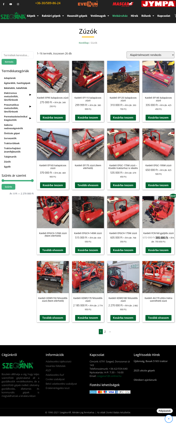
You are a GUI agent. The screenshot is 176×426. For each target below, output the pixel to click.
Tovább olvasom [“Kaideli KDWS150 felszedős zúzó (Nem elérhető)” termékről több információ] (52, 318)
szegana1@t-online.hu (109, 376)
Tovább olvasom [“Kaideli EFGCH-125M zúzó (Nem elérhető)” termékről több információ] (52, 250)
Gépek (33, 16)
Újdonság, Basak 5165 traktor (151, 361)
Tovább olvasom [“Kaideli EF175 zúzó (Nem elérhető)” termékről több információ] (88, 185)
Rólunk (147, 16)
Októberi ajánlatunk (145, 379)
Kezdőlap (84, 42)
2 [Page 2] (105, 331)
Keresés (9, 61)
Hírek (134, 16)
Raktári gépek (53, 16)
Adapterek (10, 78)
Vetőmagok (100, 16)
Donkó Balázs (113, 412)
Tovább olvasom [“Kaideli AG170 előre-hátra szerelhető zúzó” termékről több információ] (158, 318)
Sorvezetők (10, 138)
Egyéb (7, 166)
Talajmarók (10, 156)
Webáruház (120, 16)
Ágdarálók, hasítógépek (17, 83)
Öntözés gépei (12, 133)
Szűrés (8, 186)
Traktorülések (12, 143)
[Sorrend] (150, 55)
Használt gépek (77, 16)
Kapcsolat (163, 16)
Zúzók (7, 161)
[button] (143, 4)
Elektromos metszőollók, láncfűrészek (11, 96)
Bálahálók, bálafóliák (15, 88)
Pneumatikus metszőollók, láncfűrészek (11, 108)
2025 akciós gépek (144, 370)
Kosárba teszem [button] (53, 117)
